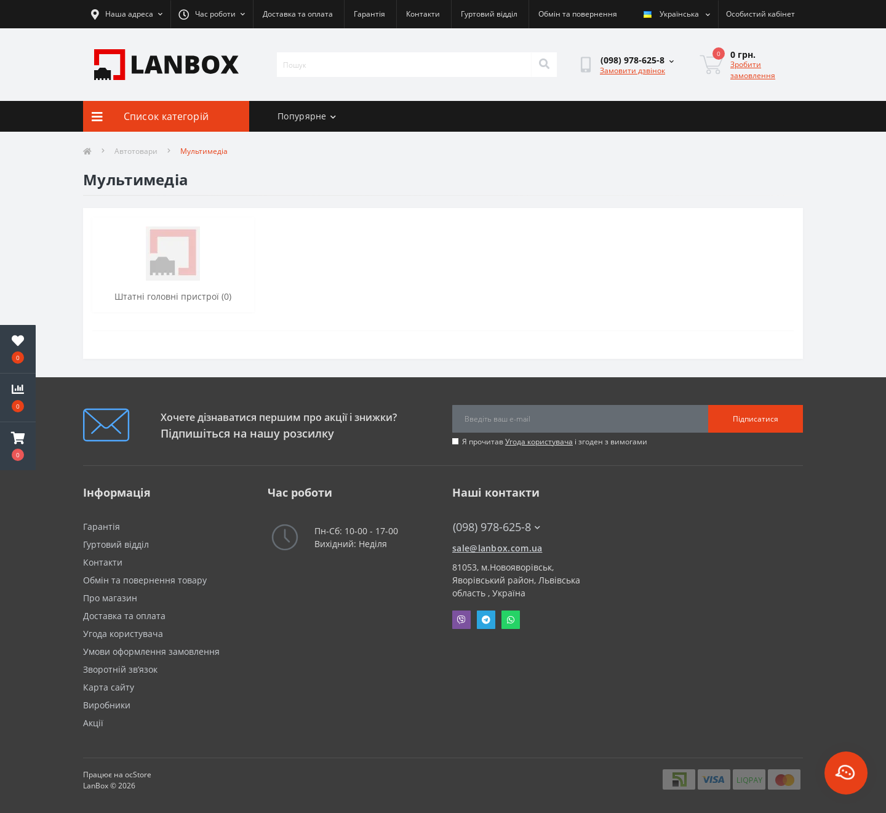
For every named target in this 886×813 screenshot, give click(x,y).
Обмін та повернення (577, 14)
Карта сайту (108, 687)
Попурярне (306, 116)
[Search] (544, 64)
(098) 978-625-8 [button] (496, 527)
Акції (93, 723)
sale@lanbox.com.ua (497, 548)
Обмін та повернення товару (145, 580)
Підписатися (755, 419)
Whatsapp (510, 619)
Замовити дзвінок (632, 70)
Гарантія (369, 14)
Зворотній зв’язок (120, 669)
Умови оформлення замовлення (151, 651)
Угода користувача (539, 441)
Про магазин (110, 598)
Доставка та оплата (298, 14)
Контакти (423, 14)
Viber (461, 619)
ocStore (138, 774)
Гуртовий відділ (489, 14)
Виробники (106, 705)
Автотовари (136, 151)
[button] (18, 446)
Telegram (486, 619)
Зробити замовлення (752, 70)
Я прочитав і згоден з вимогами (554, 441)
